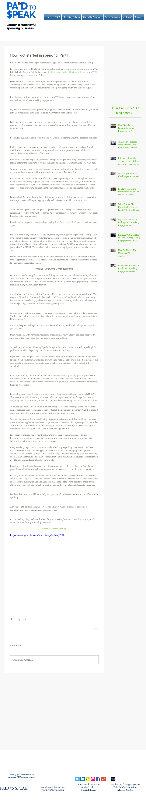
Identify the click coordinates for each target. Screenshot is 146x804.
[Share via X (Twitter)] (18, 619)
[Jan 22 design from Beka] (113, 779)
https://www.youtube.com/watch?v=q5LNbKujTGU (37, 535)
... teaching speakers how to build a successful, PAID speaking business (21, 775)
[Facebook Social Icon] (98, 779)
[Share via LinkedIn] (26, 619)
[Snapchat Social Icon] (88, 779)
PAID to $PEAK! (14, 788)
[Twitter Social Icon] (77, 779)
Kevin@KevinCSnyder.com (52, 787)
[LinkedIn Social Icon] (82, 779)
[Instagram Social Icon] (93, 779)
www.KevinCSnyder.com (52, 789)
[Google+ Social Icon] (103, 779)
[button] (112, 17)
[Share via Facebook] (11, 619)
